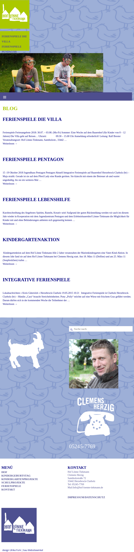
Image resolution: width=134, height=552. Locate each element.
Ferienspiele (11, 485)
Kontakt (8, 489)
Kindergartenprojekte (19, 479)
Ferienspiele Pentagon (33, 159)
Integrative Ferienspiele (36, 279)
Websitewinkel (35, 550)
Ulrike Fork (15, 550)
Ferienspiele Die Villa (32, 119)
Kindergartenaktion (31, 239)
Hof (4, 472)
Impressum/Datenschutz (86, 497)
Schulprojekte (13, 482)
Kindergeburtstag (15, 475)
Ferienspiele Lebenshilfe (36, 199)
